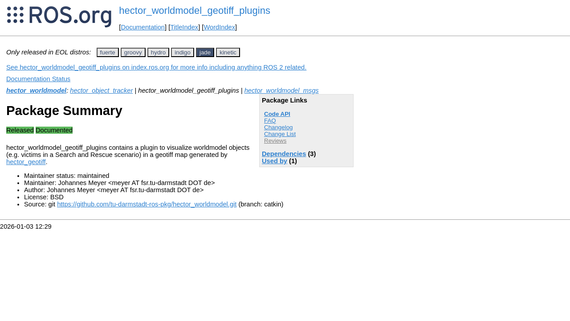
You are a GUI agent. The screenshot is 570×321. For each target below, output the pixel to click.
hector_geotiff (26, 161)
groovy (133, 52)
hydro (158, 52)
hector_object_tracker (101, 90)
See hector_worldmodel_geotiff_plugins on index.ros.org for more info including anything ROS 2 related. (156, 67)
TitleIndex (184, 27)
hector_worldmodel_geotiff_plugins (194, 10)
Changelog (278, 127)
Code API (277, 114)
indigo (183, 52)
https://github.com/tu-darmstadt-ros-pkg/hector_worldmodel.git (146, 204)
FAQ (270, 120)
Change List (280, 134)
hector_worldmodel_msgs (281, 90)
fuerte (107, 52)
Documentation (143, 27)
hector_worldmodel (36, 90)
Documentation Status (38, 78)
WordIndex (219, 27)
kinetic (228, 52)
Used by (274, 161)
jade (205, 52)
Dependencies (284, 153)
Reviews (275, 140)
